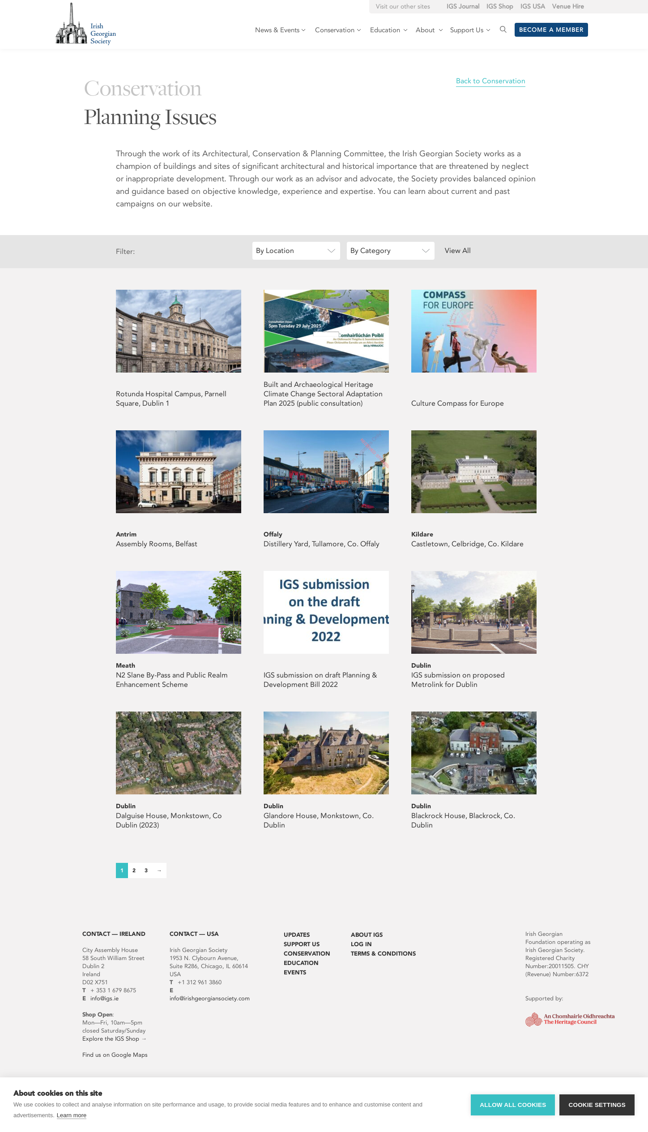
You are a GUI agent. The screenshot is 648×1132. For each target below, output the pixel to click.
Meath (125, 665)
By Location (275, 250)
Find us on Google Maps (115, 1054)
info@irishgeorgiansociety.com (210, 998)
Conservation (307, 953)
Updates (297, 934)
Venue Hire (568, 6)
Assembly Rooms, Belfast (156, 544)
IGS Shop (499, 6)
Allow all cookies (513, 1105)
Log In (361, 944)
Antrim (126, 534)
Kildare (422, 534)
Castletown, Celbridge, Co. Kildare (467, 544)
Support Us (302, 944)
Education (301, 963)
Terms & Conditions (383, 953)
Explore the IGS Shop (110, 1038)
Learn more (71, 1115)
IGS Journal (463, 6)
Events (295, 972)
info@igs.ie (104, 998)
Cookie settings (597, 1105)
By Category (370, 250)
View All (458, 250)
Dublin (421, 665)
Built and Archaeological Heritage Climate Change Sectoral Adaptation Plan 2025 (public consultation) (323, 393)
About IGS (367, 934)
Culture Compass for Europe (457, 403)
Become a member (551, 29)
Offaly (273, 534)
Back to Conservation (490, 81)
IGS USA (532, 6)
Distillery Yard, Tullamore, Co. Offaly (321, 544)
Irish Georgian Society (85, 23)
